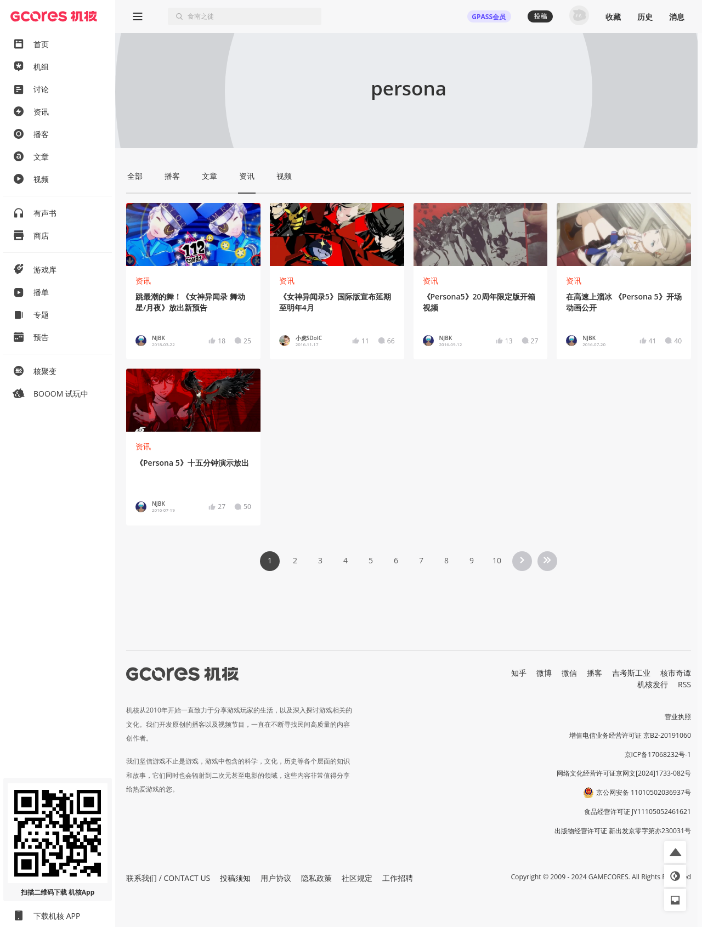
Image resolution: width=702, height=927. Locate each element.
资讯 (143, 280)
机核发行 (652, 684)
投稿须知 (235, 878)
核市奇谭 (675, 673)
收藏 (613, 17)
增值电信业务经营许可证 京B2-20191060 (630, 735)
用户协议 (276, 878)
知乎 (518, 673)
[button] (675, 852)
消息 (676, 17)
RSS (684, 684)
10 (496, 560)
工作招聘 (397, 878)
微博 (544, 673)
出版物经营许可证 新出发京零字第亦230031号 (622, 830)
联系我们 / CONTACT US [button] (168, 878)
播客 (594, 673)
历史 (645, 17)
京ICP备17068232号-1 (658, 754)
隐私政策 (316, 878)
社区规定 (357, 878)
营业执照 (678, 716)
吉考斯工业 (631, 673)
